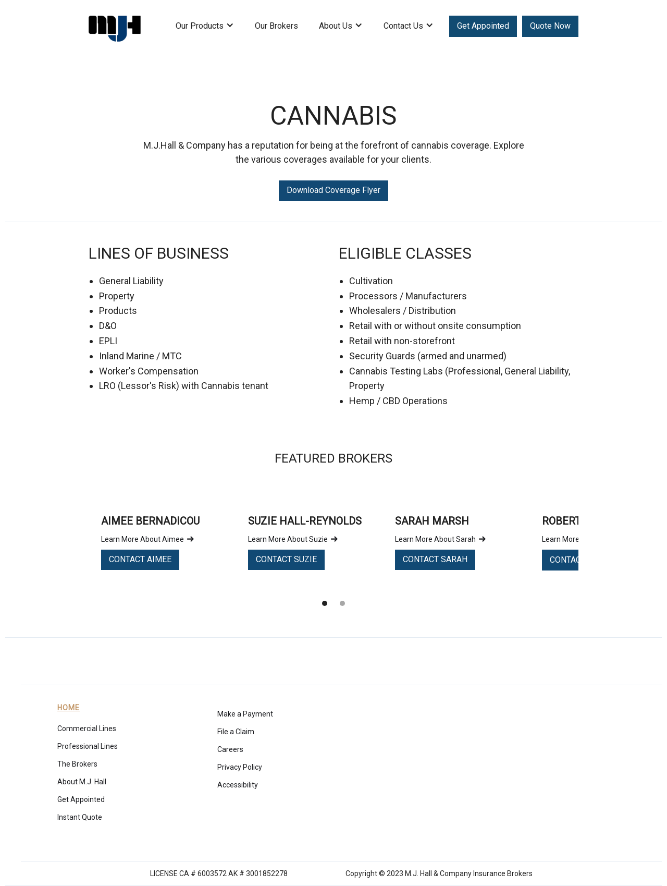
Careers (230, 749)
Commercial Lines (86, 728)
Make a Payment (245, 714)
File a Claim (235, 731)
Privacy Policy (239, 767)
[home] (115, 26)
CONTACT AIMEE (140, 559)
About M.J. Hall (81, 782)
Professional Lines (87, 746)
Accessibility (237, 785)
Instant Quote (79, 817)
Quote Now (550, 26)
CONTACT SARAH (435, 559)
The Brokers (77, 764)
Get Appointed (483, 26)
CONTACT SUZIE (286, 559)
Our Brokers (276, 26)
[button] (204, 31)
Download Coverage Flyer (333, 190)
